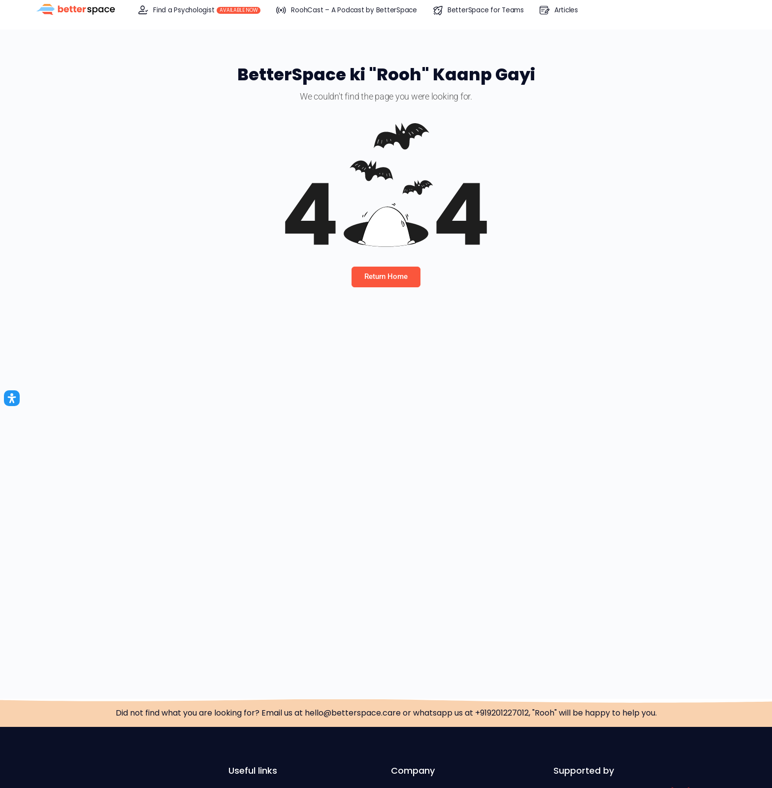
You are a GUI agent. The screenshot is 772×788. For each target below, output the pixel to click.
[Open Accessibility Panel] (12, 398)
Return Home (386, 276)
